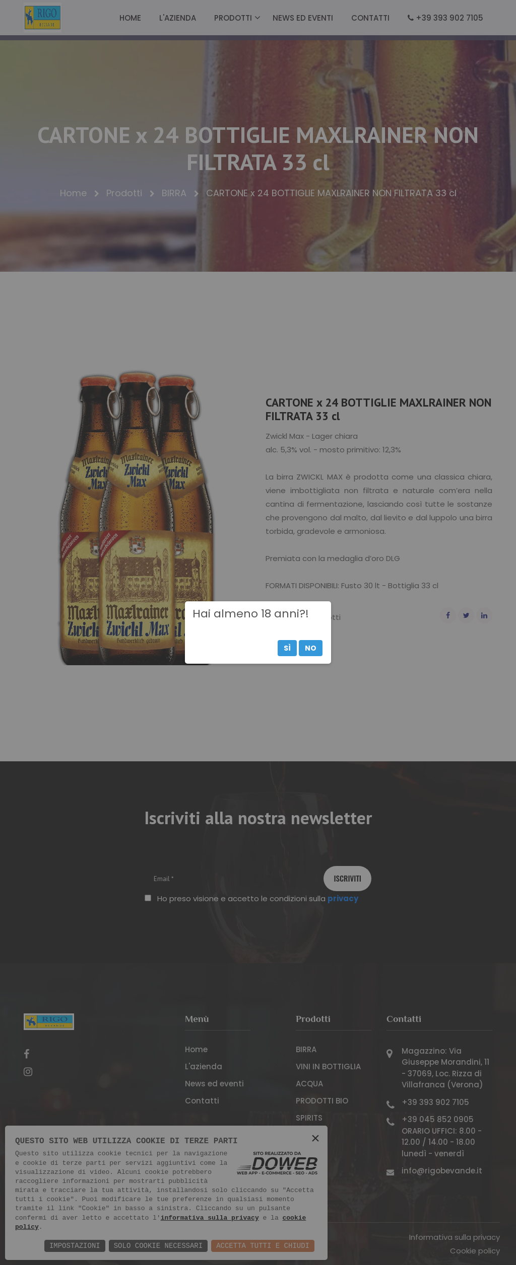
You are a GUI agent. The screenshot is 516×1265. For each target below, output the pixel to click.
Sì (287, 648)
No (310, 648)
